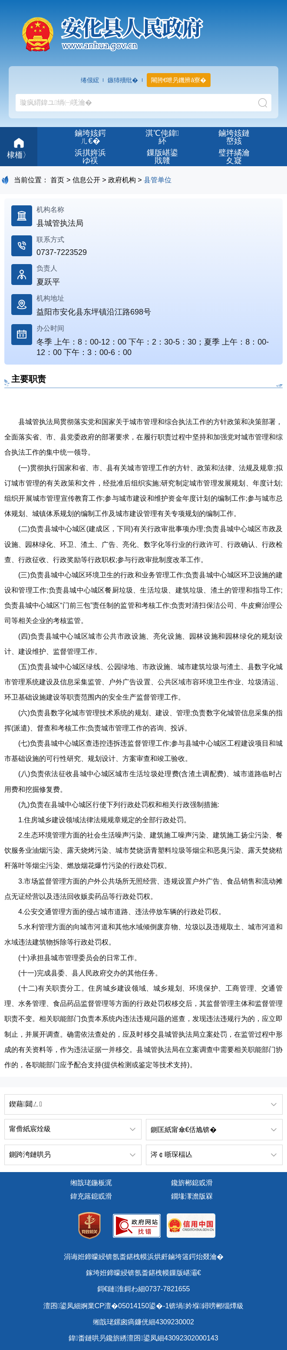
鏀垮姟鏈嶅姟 (234, 137)
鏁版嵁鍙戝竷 (162, 156)
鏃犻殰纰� (123, 80)
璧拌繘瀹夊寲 (234, 156)
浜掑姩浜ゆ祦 (90, 156)
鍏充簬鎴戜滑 (91, 1196)
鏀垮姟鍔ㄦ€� (90, 137)
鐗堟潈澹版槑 (192, 1196)
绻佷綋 (90, 80)
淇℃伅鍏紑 (162, 137)
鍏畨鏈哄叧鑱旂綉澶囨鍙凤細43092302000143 (143, 1338)
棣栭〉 (18, 147)
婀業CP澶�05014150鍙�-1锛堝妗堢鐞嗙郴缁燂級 (162, 1306)
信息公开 (86, 180)
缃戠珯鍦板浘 (91, 1182)
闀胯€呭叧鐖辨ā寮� (179, 80)
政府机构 (122, 180)
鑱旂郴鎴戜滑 (192, 1182)
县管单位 (158, 180)
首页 (57, 180)
